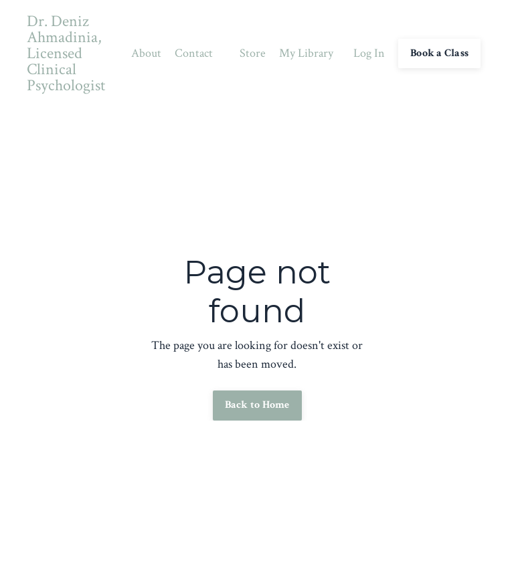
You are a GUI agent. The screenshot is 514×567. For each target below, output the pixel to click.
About (146, 53)
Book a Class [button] (439, 53)
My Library (306, 53)
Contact (194, 53)
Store (253, 53)
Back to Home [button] (257, 405)
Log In (369, 53)
